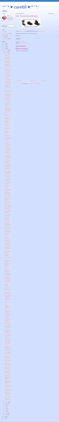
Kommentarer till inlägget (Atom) (34, 83)
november (6, 51)
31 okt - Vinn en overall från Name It (7, 125)
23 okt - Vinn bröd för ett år (7, 252)
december (6, 49)
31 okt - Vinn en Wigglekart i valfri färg (7, 121)
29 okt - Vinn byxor (6, 268)
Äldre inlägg (43, 80)
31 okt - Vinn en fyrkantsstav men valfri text (7, 149)
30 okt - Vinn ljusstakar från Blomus (7, 261)
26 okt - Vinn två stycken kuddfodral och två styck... (7, 331)
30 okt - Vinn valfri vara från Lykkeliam (7, 264)
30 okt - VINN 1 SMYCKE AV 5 (7, 196)
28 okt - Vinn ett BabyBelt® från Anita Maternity (7, 295)
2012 (4, 46)
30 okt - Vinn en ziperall (7, 186)
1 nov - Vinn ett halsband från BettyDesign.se (7, 109)
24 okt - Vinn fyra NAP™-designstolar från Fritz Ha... (7, 398)
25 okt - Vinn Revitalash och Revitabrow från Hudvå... (7, 382)
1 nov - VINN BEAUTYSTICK (7, 73)
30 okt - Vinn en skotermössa (7, 228)
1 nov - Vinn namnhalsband (7, 79)
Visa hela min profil (5, 21)
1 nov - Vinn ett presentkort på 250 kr (7, 75)
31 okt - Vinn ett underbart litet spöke (7, 128)
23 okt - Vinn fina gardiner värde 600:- (7, 353)
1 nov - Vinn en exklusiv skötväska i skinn (7, 105)
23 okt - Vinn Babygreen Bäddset (6, 254)
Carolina (22, 31)
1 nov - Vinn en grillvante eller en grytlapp (7, 98)
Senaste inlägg (19, 80)
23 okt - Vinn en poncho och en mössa (7, 343)
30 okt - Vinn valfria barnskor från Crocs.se (7, 189)
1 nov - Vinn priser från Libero (7, 102)
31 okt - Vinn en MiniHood (7, 143)
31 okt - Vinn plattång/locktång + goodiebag (7, 61)
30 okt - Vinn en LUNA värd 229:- (7, 234)
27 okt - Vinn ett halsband (7, 317)
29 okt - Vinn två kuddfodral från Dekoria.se (7, 274)
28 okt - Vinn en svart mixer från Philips (7, 211)
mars (5, 411)
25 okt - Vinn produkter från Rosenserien (7, 357)
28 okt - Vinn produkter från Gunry (7, 299)
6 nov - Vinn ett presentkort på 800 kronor (7, 179)
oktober (5, 52)
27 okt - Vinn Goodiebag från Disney (7, 311)
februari (5, 413)
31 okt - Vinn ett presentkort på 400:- (7, 215)
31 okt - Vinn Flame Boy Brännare (6, 132)
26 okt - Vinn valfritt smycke (7, 350)
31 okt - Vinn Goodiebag (6, 135)
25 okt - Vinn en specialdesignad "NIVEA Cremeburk (7, 372)
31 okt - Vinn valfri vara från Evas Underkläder (7, 172)
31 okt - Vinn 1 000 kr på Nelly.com (6, 161)
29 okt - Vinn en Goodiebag (7, 208)
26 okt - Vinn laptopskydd (6, 323)
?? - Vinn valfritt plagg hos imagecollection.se (7, 66)
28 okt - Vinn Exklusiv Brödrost (6, 285)
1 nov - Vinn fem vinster (7, 55)
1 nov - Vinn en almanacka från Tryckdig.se (7, 94)
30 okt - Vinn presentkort (6, 221)
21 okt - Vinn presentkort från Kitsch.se (7, 386)
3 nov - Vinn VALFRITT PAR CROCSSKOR (7, 205)
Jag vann (3, 35)
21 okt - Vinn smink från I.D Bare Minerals (7, 389)
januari (5, 414)
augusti (5, 403)
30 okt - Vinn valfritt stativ (6, 238)
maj (5, 408)
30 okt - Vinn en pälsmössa (7, 202)
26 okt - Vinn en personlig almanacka (7, 320)
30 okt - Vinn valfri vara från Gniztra (7, 199)
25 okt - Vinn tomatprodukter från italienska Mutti (7, 248)
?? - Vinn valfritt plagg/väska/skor (7, 281)
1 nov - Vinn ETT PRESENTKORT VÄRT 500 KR (7, 82)
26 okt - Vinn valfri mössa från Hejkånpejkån (7, 340)
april (5, 409)
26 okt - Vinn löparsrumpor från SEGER (7, 347)
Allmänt (3, 31)
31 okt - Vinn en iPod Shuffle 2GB (7, 168)
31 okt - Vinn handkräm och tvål (7, 152)
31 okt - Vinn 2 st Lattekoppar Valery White (7, 165)
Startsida (31, 80)
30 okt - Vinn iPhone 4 (6, 115)
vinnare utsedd (25, 43)
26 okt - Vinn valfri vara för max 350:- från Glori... (7, 336)
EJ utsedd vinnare (5, 33)
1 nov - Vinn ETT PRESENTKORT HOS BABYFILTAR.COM (7, 86)
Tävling (20, 43)
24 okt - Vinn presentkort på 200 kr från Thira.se (7, 394)
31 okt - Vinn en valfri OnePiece (7, 156)
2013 (4, 45)
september (6, 401)
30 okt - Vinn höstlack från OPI (7, 176)
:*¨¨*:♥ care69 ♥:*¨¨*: (20, 7)
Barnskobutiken (42, 31)
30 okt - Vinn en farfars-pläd (7, 243)
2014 (4, 43)
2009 (4, 418)
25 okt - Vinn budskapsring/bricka (7, 360)
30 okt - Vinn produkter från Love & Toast (7, 231)
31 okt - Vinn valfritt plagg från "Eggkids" (7, 118)
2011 (4, 48)
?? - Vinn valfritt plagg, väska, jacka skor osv (7, 57)
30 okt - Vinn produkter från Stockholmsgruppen (7, 224)
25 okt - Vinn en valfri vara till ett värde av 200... (7, 364)
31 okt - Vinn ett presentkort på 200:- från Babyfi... (7, 139)
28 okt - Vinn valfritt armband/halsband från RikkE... (7, 306)
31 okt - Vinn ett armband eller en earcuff (7, 145)
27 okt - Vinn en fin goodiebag (7, 314)
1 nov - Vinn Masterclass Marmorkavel (7, 69)
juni (5, 406)
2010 (4, 416)
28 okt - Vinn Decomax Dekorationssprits (7, 289)
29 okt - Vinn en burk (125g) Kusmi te (7, 270)
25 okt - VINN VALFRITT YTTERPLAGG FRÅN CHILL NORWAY (7, 376)
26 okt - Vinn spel (7, 245)
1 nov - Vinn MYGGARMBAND (7, 91)
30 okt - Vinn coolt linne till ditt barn (7, 183)
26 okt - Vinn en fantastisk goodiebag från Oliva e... (7, 327)
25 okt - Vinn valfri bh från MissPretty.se (7, 367)
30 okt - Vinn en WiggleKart (7, 240)
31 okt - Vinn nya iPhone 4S (7, 159)
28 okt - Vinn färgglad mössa (7, 293)
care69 (10, 15)
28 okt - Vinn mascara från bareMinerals (7, 278)
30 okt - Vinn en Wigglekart (7, 218)
